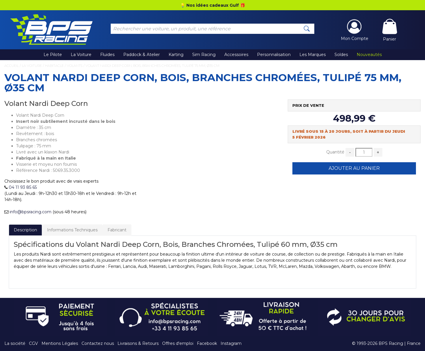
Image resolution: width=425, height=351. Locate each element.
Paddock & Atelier (141, 54)
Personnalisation (274, 54)
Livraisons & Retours (138, 343)
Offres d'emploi (177, 343)
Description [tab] (25, 230)
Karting (176, 54)
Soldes (341, 54)
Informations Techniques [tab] (72, 230)
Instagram (231, 343)
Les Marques (312, 54)
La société (14, 343)
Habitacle (54, 66)
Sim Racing (204, 54)
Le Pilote (53, 54)
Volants (74, 66)
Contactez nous (97, 343)
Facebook (207, 343)
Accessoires (236, 54)
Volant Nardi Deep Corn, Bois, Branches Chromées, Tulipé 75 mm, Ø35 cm (152, 66)
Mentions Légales (59, 343)
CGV (33, 343)
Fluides (107, 54)
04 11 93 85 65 (23, 187)
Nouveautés (369, 54)
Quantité (335, 152)
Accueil (11, 66)
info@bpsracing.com (30, 211)
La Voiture (81, 54)
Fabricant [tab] (116, 230)
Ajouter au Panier (354, 168)
